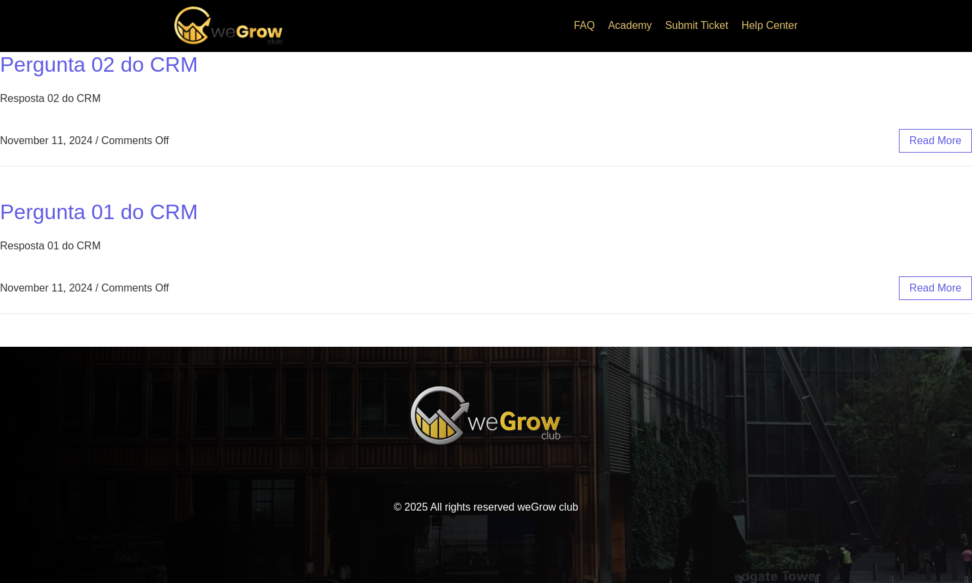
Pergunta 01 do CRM (99, 212)
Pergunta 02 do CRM (99, 64)
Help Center (770, 25)
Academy (630, 25)
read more (935, 140)
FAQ (584, 25)
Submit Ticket (697, 25)
